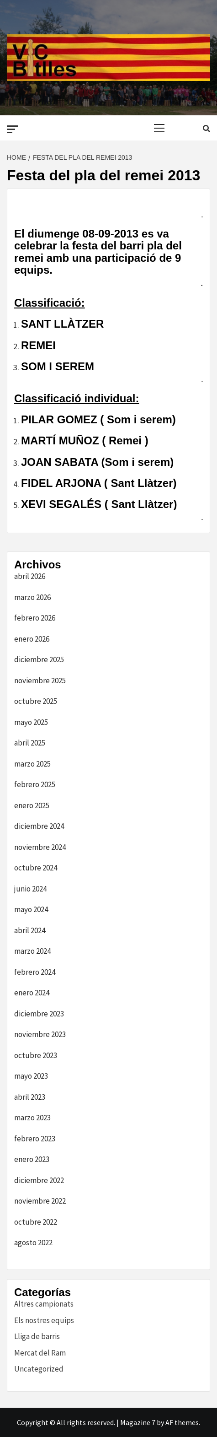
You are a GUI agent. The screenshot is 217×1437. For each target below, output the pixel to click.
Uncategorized (39, 1369)
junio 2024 (30, 889)
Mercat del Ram (40, 1353)
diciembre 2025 (39, 659)
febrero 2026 (34, 618)
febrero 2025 (34, 784)
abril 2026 (29, 576)
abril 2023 (29, 1097)
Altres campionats (44, 1304)
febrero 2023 (34, 1139)
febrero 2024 (34, 972)
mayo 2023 (31, 1076)
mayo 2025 (31, 722)
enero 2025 (31, 805)
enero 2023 (31, 1159)
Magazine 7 (137, 1422)
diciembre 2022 (39, 1180)
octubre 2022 (35, 1222)
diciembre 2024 (39, 826)
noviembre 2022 (40, 1201)
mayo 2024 (31, 909)
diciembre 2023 (39, 1014)
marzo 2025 (32, 764)
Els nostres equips (44, 1320)
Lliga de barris (37, 1336)
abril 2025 (29, 743)
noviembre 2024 (40, 847)
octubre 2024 (35, 868)
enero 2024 (31, 993)
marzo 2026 (32, 597)
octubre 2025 (35, 701)
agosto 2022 (33, 1242)
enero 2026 (31, 639)
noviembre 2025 (40, 680)
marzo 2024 (32, 951)
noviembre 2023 (40, 1034)
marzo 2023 (32, 1118)
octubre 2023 (35, 1055)
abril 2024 (29, 930)
